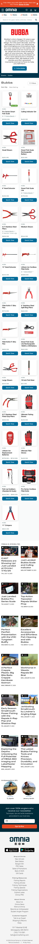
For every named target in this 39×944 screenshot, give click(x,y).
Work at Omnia (19, 905)
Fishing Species (19, 886)
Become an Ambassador (19, 907)
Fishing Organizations (19, 888)
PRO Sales (19, 865)
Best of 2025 (19, 869)
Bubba (4, 107)
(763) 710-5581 (19, 931)
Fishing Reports (19, 879)
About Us (19, 900)
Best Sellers (19, 860)
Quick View (10, 122)
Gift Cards (19, 872)
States (13, 13)
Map (4, 13)
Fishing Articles (19, 881)
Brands (24, 13)
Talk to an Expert (19, 917)
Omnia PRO (19, 893)
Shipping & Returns (20, 919)
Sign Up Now (19, 825)
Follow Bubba (19, 67)
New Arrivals (19, 857)
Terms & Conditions (13, 941)
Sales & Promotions (19, 867)
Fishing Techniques (19, 884)
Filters (32, 81)
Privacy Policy (27, 941)
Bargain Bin (19, 862)
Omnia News (19, 903)
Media (34, 13)
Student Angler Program (19, 910)
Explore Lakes (19, 891)
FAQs (19, 921)
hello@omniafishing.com (19, 933)
